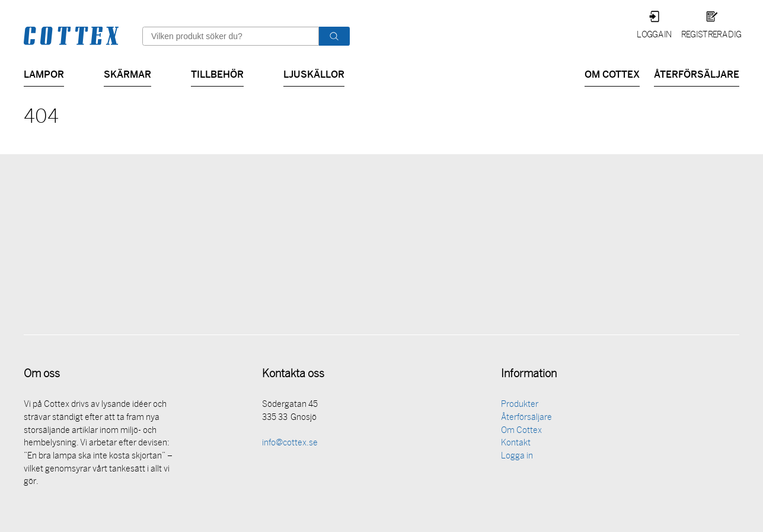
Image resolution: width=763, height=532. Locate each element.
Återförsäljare (696, 73)
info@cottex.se (290, 444)
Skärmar (127, 73)
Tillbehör (217, 73)
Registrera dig (711, 35)
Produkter (519, 406)
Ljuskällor (313, 73)
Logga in (654, 35)
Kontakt (516, 444)
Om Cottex (612, 73)
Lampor (44, 73)
